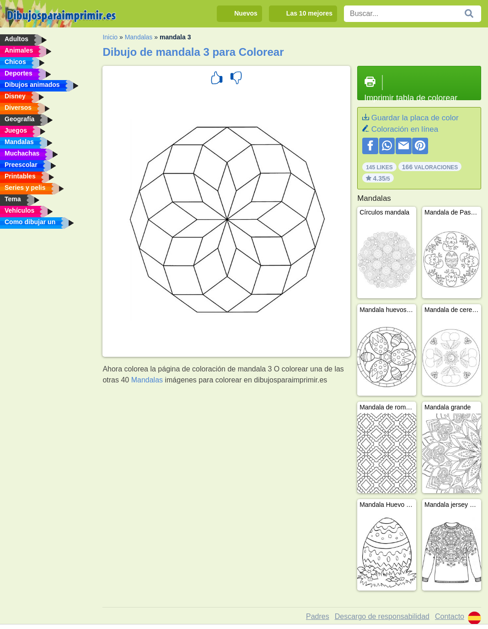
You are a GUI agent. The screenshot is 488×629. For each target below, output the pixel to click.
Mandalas (139, 37)
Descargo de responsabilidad (382, 616)
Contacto (449, 616)
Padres (317, 616)
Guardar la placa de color (415, 117)
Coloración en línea (404, 129)
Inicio (110, 37)
